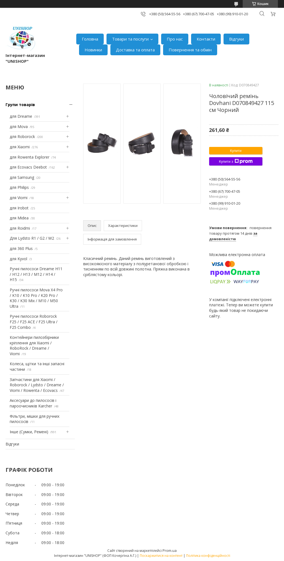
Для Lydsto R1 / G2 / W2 (32, 238)
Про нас (175, 39)
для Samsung (22, 177)
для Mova (19, 126)
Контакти (206, 39)
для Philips (19, 187)
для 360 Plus (21, 248)
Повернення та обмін (190, 49)
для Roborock (22, 136)
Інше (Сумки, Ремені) (29, 431)
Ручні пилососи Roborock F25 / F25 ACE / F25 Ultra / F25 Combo (33, 322)
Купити (236, 151)
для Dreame (21, 116)
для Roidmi (20, 228)
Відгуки (236, 39)
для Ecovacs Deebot (28, 167)
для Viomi (18, 197)
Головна (90, 39)
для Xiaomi (20, 146)
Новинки (93, 49)
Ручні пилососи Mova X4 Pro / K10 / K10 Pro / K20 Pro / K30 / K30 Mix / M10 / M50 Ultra (36, 298)
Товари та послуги (130, 39)
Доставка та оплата (135, 49)
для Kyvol (18, 258)
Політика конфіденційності (208, 555)
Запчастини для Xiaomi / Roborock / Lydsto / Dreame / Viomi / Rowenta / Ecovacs (37, 385)
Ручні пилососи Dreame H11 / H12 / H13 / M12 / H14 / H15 (36, 274)
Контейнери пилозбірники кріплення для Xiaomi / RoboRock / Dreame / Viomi (34, 345)
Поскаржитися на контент (161, 555)
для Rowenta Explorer (29, 157)
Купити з (235, 161)
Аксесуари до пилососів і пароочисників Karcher (33, 403)
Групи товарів (20, 104)
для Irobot (19, 208)
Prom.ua (170, 550)
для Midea (19, 218)
